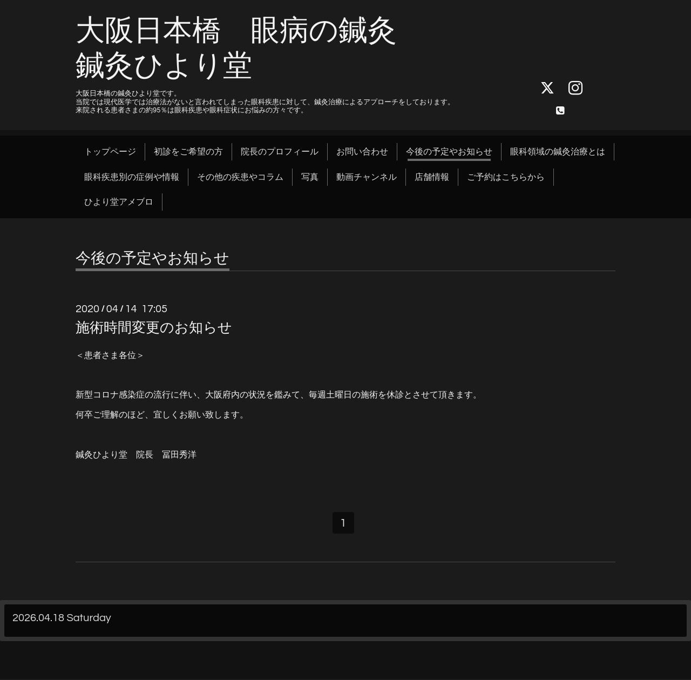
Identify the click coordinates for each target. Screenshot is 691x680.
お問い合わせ (362, 151)
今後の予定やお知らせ (449, 151)
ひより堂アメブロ (118, 202)
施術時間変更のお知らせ (154, 328)
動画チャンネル (366, 177)
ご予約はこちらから (506, 177)
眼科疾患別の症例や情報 (131, 177)
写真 (310, 177)
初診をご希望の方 (188, 151)
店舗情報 (432, 177)
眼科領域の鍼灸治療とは (557, 151)
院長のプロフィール (280, 151)
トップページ (110, 151)
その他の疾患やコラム (240, 177)
